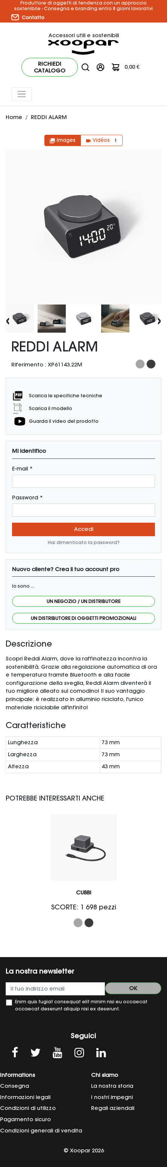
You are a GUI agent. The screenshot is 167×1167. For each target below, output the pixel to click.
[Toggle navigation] (22, 94)
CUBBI (83, 892)
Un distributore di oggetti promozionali (83, 618)
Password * (27, 497)
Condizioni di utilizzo (28, 1108)
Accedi (83, 529)
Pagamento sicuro (25, 1119)
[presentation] (8, 320)
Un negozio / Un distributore (83, 601)
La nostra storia (112, 1086)
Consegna (14, 1086)
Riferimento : (28, 364)
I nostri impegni (112, 1097)
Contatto (27, 17)
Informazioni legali (25, 1097)
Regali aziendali (112, 1108)
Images (62, 140)
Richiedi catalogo (49, 67)
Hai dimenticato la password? (84, 542)
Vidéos (101, 140)
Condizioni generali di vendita (41, 1130)
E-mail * (22, 468)
